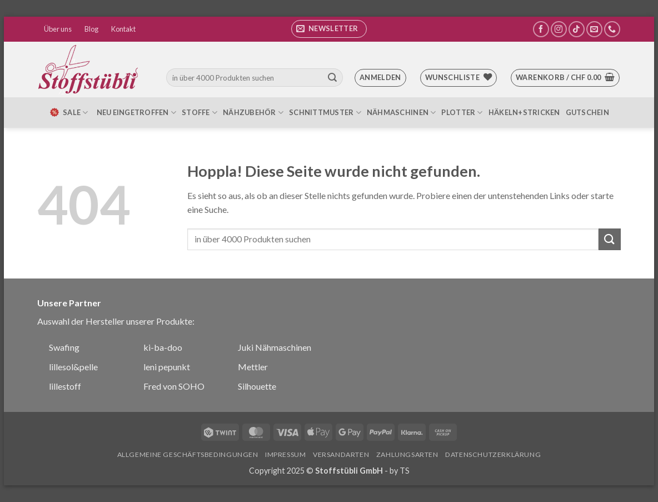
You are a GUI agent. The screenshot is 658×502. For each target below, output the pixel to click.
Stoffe (199, 112)
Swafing (64, 347)
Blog (91, 28)
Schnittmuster (325, 112)
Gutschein (587, 112)
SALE (68, 112)
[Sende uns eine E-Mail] (594, 29)
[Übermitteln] (332, 77)
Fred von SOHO (174, 386)
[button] (329, 29)
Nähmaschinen (401, 112)
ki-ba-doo (162, 347)
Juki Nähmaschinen (274, 347)
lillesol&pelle (73, 366)
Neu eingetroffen (137, 112)
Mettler (253, 366)
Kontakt (123, 28)
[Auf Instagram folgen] (559, 29)
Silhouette (257, 386)
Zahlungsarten (407, 454)
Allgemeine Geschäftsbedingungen (187, 454)
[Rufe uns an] (612, 29)
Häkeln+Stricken (524, 112)
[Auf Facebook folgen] (541, 29)
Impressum (285, 454)
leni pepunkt (166, 366)
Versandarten (341, 454)
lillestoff (65, 386)
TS (405, 470)
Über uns (58, 28)
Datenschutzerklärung (493, 454)
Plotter (461, 112)
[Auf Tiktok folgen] (577, 29)
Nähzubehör (253, 112)
